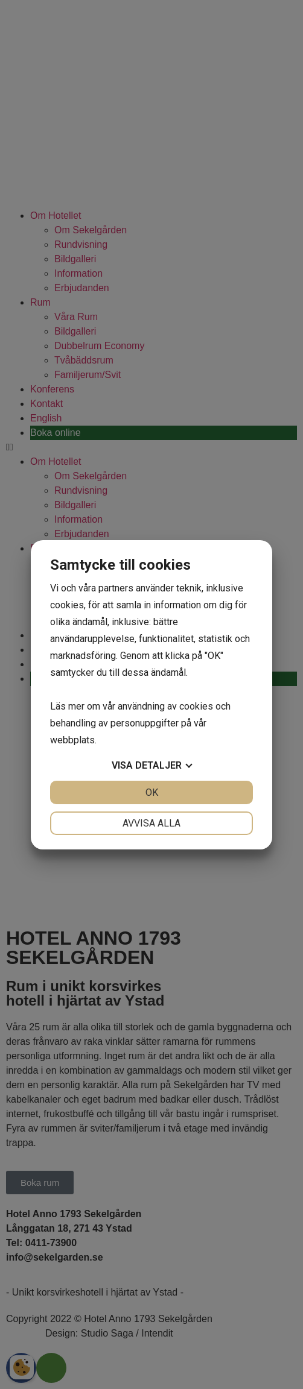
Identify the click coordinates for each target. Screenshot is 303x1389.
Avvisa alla (151, 823)
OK (151, 792)
